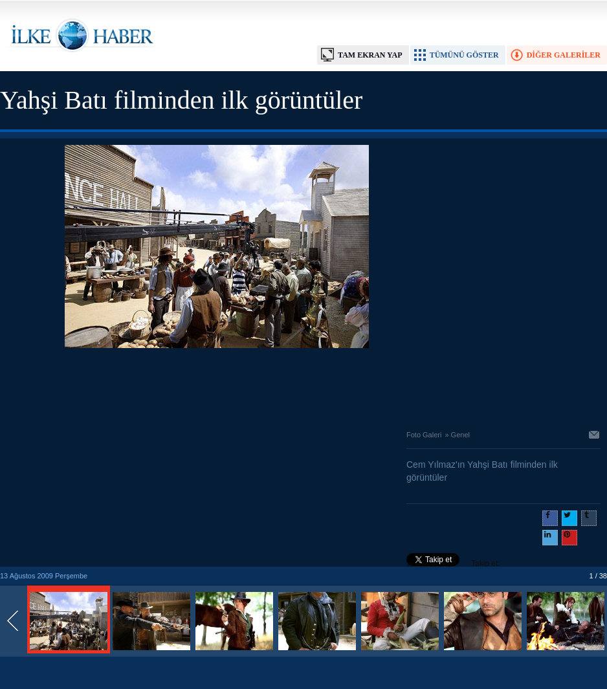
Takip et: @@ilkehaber (453, 565)
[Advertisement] (217, 385)
